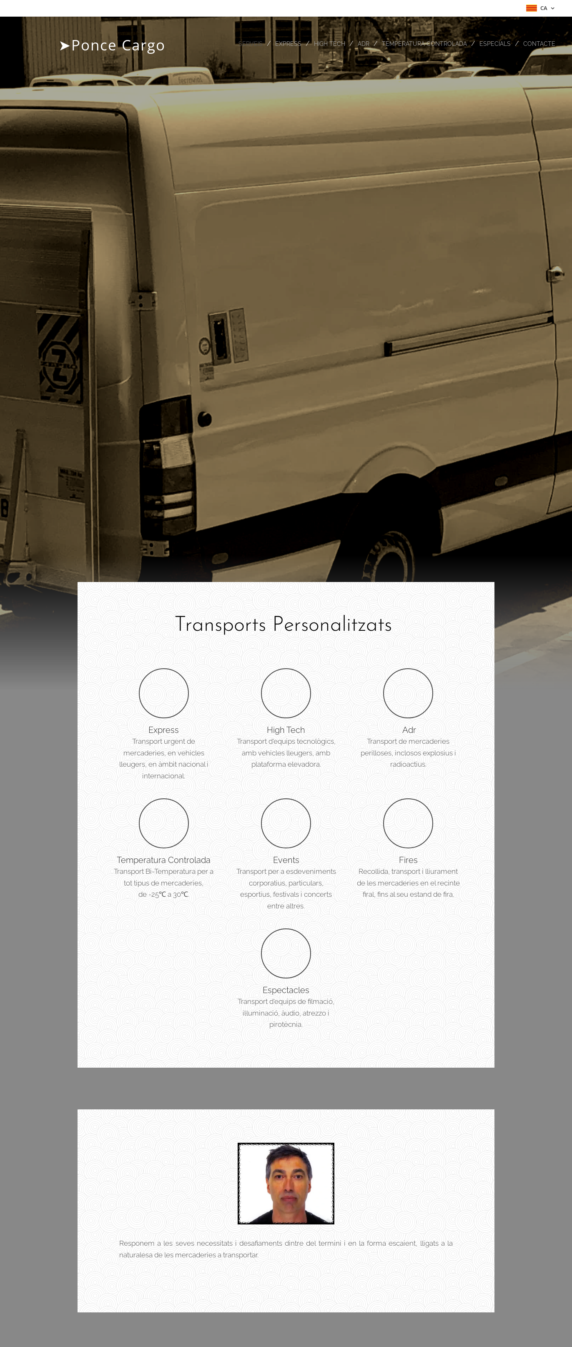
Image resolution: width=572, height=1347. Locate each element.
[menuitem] (239, 43)
